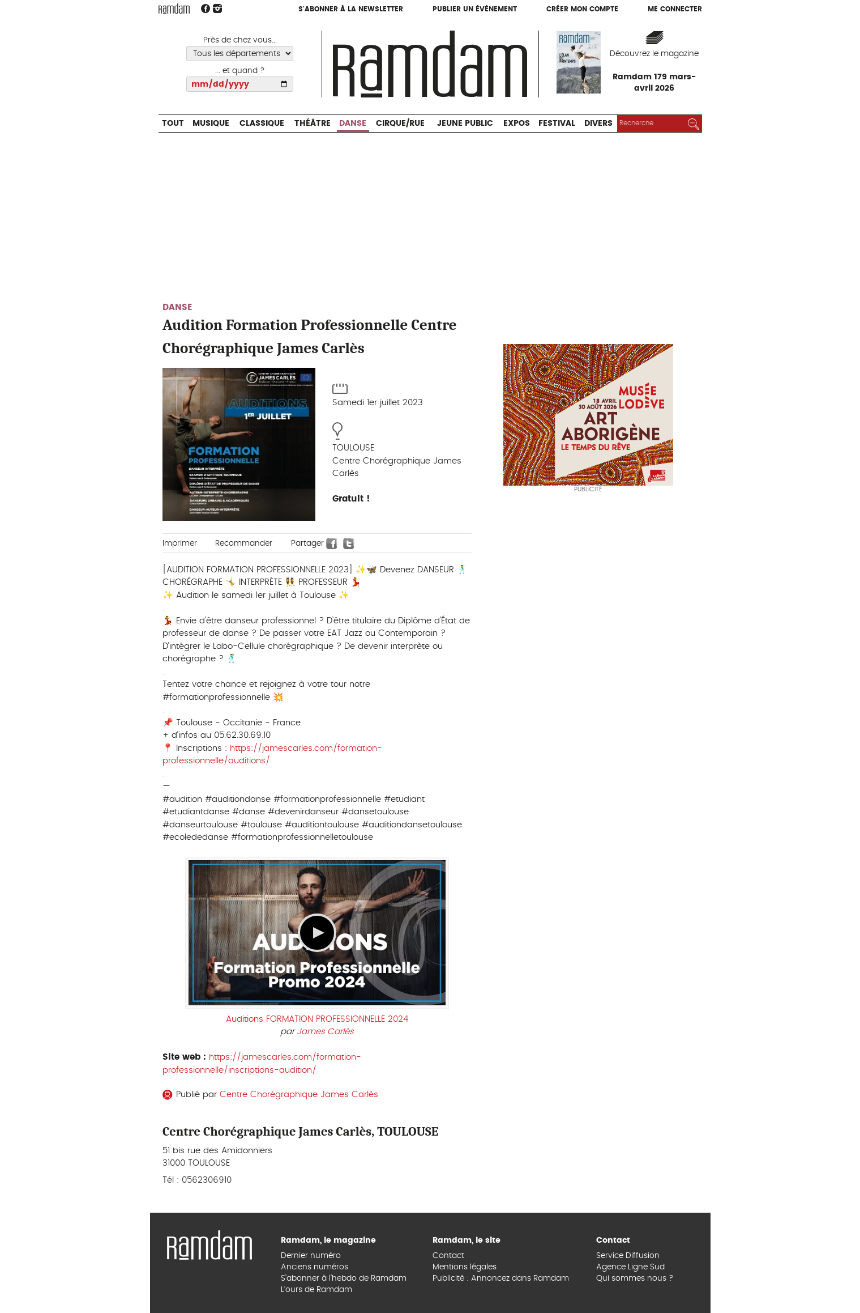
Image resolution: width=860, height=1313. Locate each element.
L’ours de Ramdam (316, 1290)
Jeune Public (465, 124)
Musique (210, 124)
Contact (448, 1256)
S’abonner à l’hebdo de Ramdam (344, 1278)
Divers (598, 124)
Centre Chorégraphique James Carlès (299, 1094)
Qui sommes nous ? (635, 1278)
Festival (556, 124)
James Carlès (325, 1031)
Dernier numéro (311, 1256)
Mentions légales (465, 1267)
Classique (261, 124)
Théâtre (312, 124)
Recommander (243, 543)
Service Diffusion (628, 1256)
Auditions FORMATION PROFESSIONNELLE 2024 (317, 1019)
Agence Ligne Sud (630, 1267)
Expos (516, 124)
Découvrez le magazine (654, 54)
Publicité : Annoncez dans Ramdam (501, 1278)
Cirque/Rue (400, 124)
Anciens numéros (314, 1267)
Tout (173, 124)
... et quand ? (240, 71)
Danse (352, 124)
